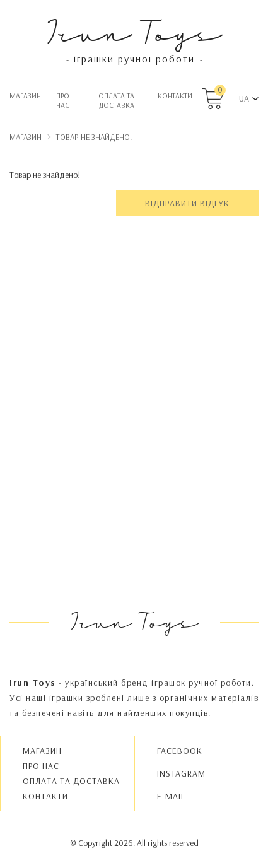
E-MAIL (171, 796)
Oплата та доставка (116, 100)
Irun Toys (134, 31)
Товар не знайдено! (94, 137)
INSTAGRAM (181, 773)
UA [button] (244, 98)
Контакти (175, 95)
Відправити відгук (187, 203)
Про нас (62, 100)
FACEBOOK (179, 750)
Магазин (25, 95)
